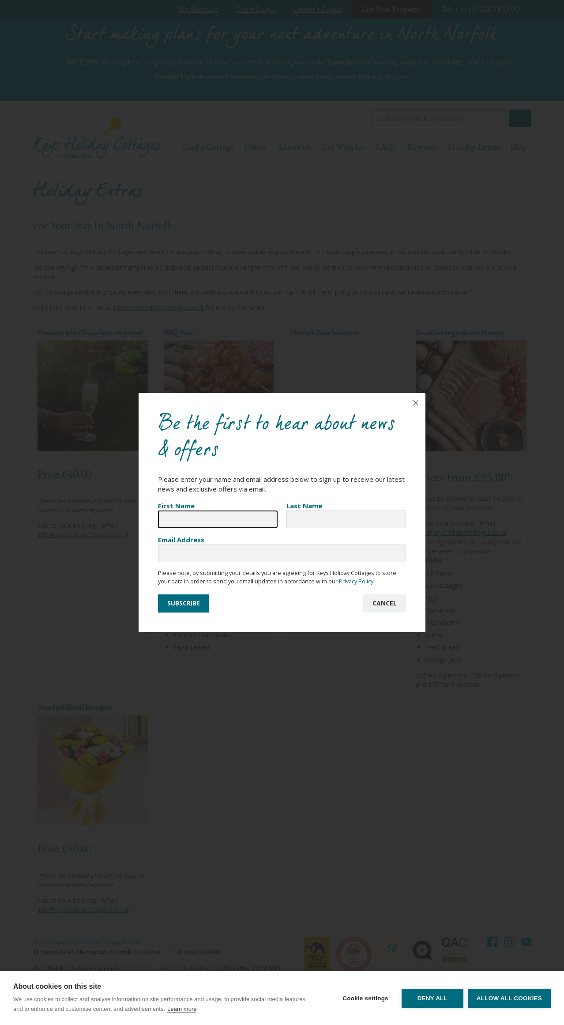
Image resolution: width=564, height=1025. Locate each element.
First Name (176, 505)
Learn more (181, 1009)
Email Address (181, 539)
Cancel (384, 603)
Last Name (304, 505)
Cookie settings (365, 998)
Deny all (432, 998)
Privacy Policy (356, 581)
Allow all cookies (509, 998)
